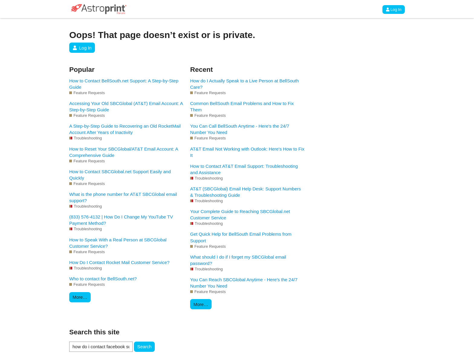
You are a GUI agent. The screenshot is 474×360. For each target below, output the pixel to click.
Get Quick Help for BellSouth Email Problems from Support (240, 237)
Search (144, 346)
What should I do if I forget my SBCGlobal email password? (238, 260)
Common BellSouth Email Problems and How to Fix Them (242, 106)
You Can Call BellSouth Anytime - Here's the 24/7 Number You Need (239, 129)
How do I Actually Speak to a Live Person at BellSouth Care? (244, 84)
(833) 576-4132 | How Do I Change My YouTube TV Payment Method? (121, 220)
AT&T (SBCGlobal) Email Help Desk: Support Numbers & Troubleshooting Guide (245, 192)
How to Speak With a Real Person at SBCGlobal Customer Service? (118, 243)
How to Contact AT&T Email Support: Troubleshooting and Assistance (244, 169)
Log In (393, 9)
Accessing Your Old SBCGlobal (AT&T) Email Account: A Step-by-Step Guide (126, 106)
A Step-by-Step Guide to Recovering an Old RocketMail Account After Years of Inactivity (125, 129)
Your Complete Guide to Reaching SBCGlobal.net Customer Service (240, 214)
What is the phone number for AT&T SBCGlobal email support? (123, 197)
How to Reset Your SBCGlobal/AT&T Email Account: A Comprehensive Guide (123, 152)
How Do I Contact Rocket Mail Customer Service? (119, 262)
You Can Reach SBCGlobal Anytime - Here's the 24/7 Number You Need (243, 282)
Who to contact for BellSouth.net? (103, 278)
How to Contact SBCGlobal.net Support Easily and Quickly (120, 174)
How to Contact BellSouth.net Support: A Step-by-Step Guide (123, 84)
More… (80, 297)
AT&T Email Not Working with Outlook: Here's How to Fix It (247, 152)
